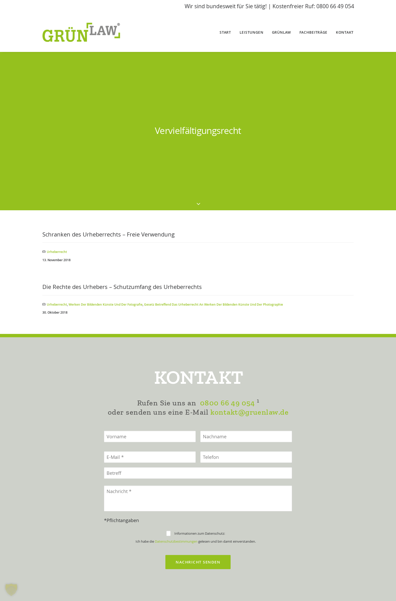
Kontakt (345, 32)
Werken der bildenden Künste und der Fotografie (106, 173)
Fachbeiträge (313, 32)
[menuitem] (227, 32)
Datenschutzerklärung (213, 590)
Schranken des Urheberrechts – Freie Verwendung (108, 103)
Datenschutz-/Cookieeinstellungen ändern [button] (198, 597)
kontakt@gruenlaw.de (249, 306)
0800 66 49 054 (227, 297)
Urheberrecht (57, 120)
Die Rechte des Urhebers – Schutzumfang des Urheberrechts (122, 155)
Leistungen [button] (251, 32)
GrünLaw (281, 32)
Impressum (171, 590)
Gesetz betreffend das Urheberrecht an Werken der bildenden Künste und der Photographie (213, 173)
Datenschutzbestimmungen (176, 435)
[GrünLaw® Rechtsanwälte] (87, 32)
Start (225, 32)
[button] (11, 589)
